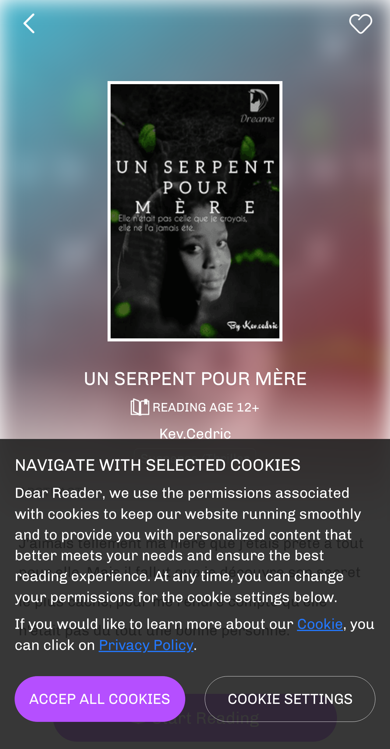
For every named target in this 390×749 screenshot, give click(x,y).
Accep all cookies (99, 699)
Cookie (320, 624)
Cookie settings (290, 699)
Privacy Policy (146, 645)
